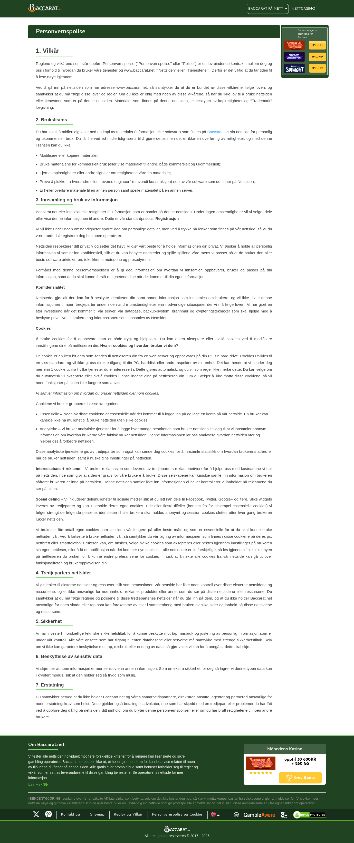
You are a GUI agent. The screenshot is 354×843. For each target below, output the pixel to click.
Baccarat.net (218, 132)
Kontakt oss (71, 815)
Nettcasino (303, 9)
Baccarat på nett (44, 8)
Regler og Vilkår (128, 815)
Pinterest (50, 816)
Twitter (36, 814)
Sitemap (97, 815)
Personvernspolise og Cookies (177, 815)
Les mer (35, 785)
